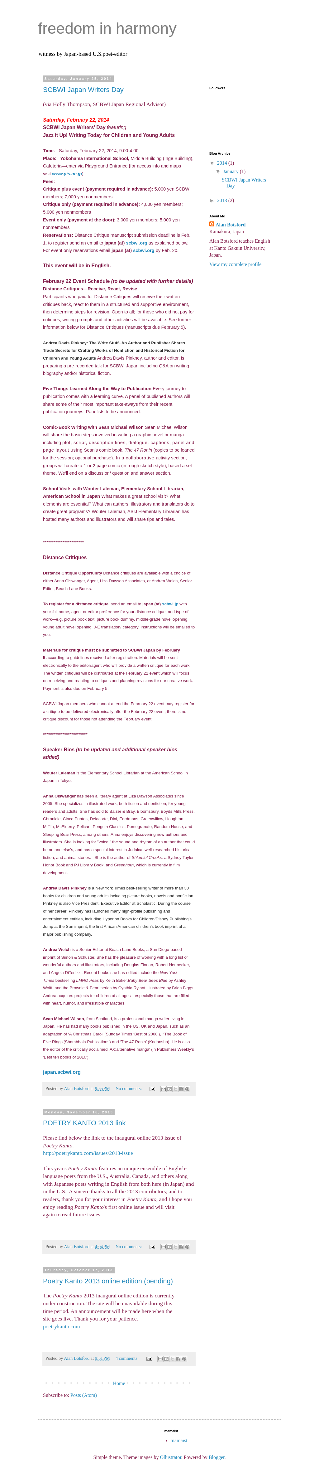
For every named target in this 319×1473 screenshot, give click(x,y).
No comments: (129, 1088)
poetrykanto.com (61, 1326)
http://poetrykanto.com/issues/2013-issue (88, 1153)
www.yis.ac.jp (67, 173)
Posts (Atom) (83, 1395)
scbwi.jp (170, 604)
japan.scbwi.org (62, 1072)
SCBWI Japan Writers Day (83, 90)
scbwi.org (136, 242)
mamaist (179, 1440)
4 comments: (128, 1358)
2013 (222, 200)
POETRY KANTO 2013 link (84, 1123)
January (231, 171)
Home (119, 1383)
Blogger (217, 1457)
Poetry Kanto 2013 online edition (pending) (108, 1281)
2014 (222, 163)
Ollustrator (170, 1457)
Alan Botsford (230, 224)
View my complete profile (235, 264)
